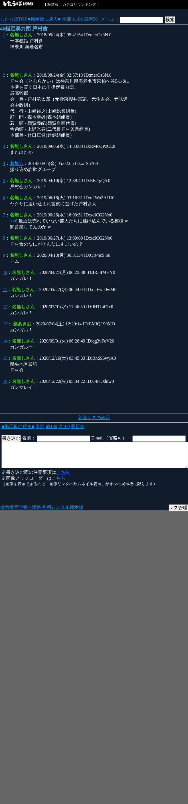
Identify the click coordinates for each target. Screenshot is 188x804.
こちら (63, 472)
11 (5, 289)
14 (5, 341)
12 (5, 306)
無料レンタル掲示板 (62, 507)
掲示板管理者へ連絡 (20, 507)
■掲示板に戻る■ (44, 19)
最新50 (91, 19)
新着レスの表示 (94, 417)
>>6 (13, 220)
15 (5, 358)
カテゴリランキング (79, 4)
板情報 (52, 4)
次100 (64, 426)
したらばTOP (13, 19)
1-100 (77, 19)
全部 (66, 19)
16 (5, 381)
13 (5, 323)
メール (107, 19)
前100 (51, 426)
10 (5, 272)
